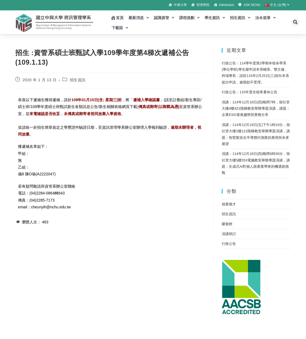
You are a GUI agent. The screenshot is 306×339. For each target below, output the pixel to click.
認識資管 (164, 17)
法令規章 (265, 17)
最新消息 (138, 17)
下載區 (120, 27)
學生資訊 (215, 17)
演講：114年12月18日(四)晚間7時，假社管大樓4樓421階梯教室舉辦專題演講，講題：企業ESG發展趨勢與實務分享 (256, 108)
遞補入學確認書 (146, 100)
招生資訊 (240, 17)
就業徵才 (229, 204)
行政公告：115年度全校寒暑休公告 (249, 92)
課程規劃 (189, 17)
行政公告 (229, 244)
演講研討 (229, 234)
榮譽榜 (227, 224)
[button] (295, 22)
